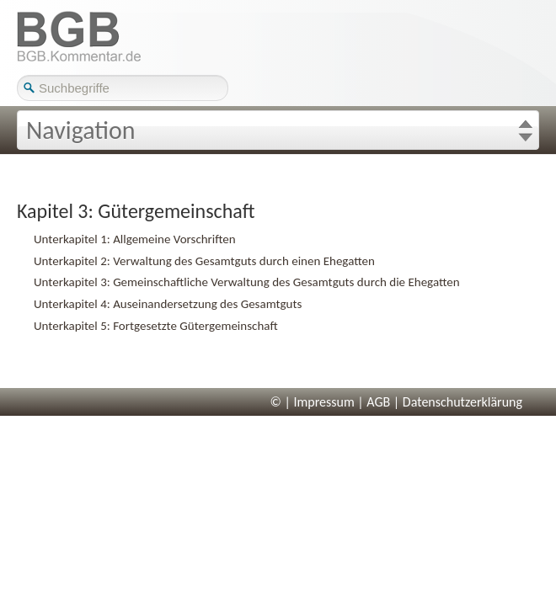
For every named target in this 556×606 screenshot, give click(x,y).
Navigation (81, 130)
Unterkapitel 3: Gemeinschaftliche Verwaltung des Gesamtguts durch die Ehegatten (247, 282)
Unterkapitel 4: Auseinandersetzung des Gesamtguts (168, 303)
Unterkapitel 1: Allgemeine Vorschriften (135, 239)
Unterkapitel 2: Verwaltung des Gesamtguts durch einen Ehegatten (204, 260)
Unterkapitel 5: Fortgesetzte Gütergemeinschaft (156, 325)
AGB (378, 402)
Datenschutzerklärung (462, 402)
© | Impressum (312, 402)
